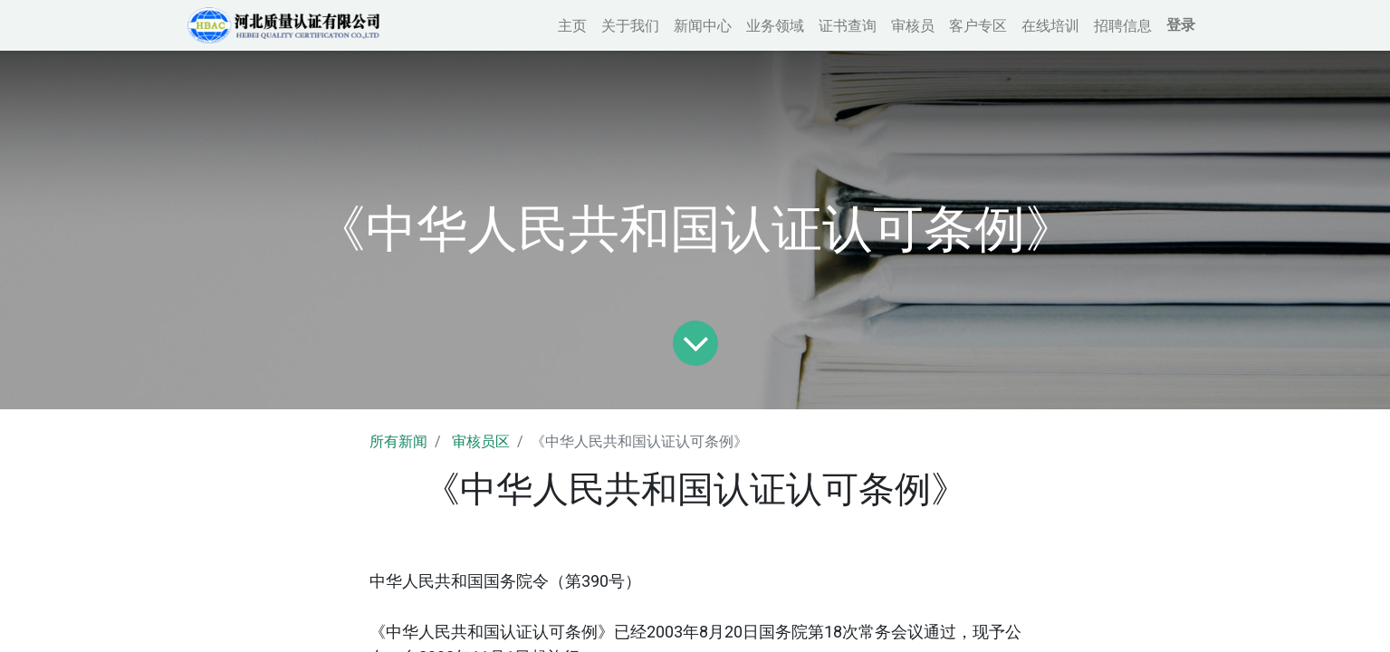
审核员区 (481, 441)
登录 (1176, 25)
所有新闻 (398, 441)
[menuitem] (568, 25)
